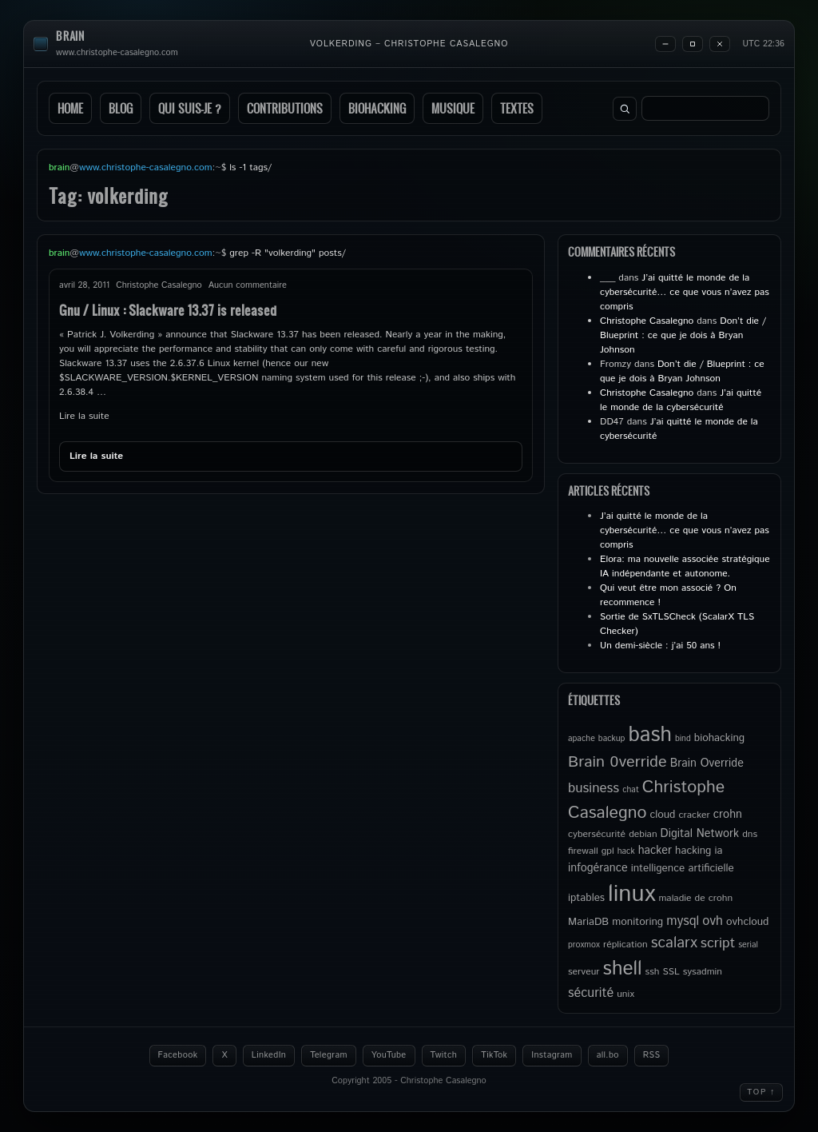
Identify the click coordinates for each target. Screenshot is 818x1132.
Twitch (444, 1055)
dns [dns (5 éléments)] (749, 834)
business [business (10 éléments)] (593, 788)
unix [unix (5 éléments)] (625, 994)
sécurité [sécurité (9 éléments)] (591, 993)
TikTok (494, 1055)
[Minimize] (665, 44)
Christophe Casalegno (646, 321)
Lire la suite (84, 416)
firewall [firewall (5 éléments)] (583, 851)
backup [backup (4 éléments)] (611, 738)
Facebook (178, 1055)
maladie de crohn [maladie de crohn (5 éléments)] (695, 898)
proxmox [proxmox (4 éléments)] (584, 945)
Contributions (285, 108)
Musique (453, 108)
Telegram (328, 1055)
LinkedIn (269, 1055)
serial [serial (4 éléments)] (748, 945)
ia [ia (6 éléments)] (718, 851)
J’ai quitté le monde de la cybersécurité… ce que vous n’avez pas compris (684, 292)
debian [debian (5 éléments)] (643, 834)
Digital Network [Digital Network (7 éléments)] (700, 834)
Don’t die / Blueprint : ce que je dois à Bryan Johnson (683, 335)
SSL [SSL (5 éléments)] (670, 972)
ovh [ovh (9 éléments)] (712, 921)
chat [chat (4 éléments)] (630, 789)
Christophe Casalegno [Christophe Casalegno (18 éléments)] (646, 800)
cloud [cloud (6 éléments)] (662, 815)
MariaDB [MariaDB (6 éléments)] (588, 922)
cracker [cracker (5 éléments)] (693, 815)
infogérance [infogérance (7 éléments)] (598, 868)
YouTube (389, 1055)
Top (761, 1092)
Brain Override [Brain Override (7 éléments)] (707, 763)
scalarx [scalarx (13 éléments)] (674, 943)
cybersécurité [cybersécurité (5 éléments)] (596, 834)
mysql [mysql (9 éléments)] (682, 921)
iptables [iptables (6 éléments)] (586, 898)
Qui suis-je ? (189, 108)
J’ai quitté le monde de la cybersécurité (680, 400)
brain (70, 36)
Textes (517, 108)
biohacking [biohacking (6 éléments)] (719, 738)
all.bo (608, 1055)
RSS (652, 1055)
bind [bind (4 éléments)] (683, 738)
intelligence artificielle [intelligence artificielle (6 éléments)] (682, 868)
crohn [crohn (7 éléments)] (727, 815)
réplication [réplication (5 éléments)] (625, 944)
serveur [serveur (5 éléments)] (584, 972)
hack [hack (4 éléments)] (626, 851)
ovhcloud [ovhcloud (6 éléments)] (747, 922)
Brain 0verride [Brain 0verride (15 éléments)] (617, 762)
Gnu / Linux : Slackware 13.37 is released (167, 310)
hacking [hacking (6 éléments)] (693, 851)
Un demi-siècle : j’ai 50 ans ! (660, 645)
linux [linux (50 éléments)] (631, 894)
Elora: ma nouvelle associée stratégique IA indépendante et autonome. (685, 566)
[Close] (719, 44)
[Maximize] (692, 44)
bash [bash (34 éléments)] (649, 735)
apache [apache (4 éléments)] (581, 738)
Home (70, 108)
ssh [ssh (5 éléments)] (652, 972)
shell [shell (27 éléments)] (622, 969)
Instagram (551, 1055)
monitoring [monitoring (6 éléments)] (637, 922)
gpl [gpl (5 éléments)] (608, 851)
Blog (121, 108)
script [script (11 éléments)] (718, 943)
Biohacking (377, 108)
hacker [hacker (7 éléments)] (655, 851)
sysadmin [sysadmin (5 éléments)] (702, 972)
